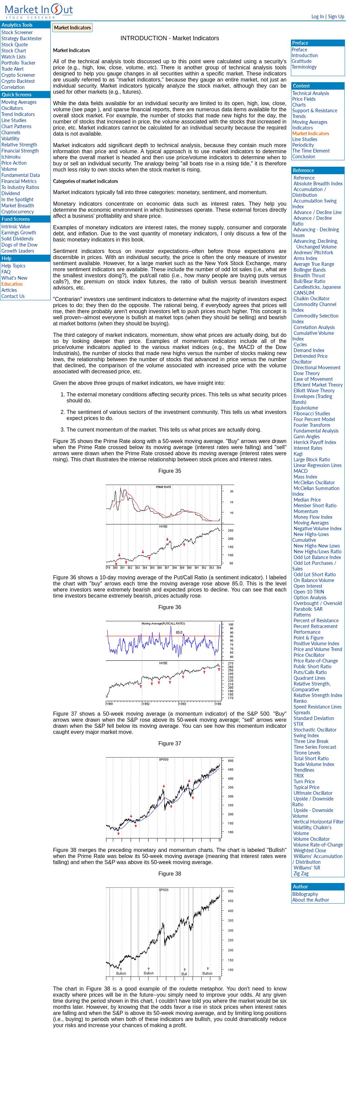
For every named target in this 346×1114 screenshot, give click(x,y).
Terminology (304, 67)
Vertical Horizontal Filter (318, 822)
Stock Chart (13, 50)
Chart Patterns (16, 126)
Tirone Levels (307, 753)
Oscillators (12, 108)
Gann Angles (307, 436)
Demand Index (309, 350)
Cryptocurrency (17, 211)
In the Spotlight (17, 199)
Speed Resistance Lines (318, 707)
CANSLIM (304, 293)
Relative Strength (19, 144)
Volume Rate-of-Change (318, 845)
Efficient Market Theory (318, 385)
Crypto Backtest (18, 81)
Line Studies (13, 120)
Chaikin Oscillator (312, 298)
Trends (299, 116)
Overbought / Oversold (318, 603)
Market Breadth (17, 205)
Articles (9, 290)
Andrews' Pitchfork (313, 252)
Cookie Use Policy (201, 1105)
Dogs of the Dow (19, 245)
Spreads (302, 712)
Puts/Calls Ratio (310, 672)
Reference (304, 178)
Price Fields (304, 99)
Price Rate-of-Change (316, 661)
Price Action (14, 163)
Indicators (302, 128)
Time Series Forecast (315, 747)
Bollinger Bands (310, 270)
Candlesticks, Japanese (317, 287)
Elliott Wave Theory (314, 390)
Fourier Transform (312, 425)
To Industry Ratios (20, 187)
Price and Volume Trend (318, 649)
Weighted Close (310, 850)
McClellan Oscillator (314, 482)
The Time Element (311, 151)
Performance (307, 632)
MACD (301, 471)
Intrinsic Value (15, 226)
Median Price (307, 500)
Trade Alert (12, 69)
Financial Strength (20, 151)
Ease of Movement (313, 379)
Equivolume (306, 408)
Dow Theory (307, 373)
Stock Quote (14, 44)
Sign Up (336, 16)
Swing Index (306, 735)
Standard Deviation (314, 718)
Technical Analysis (310, 93)
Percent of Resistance (316, 620)
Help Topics (13, 266)
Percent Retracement (316, 626)
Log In (318, 16)
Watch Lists (13, 57)
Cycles (300, 344)
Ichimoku (11, 157)
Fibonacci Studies (312, 413)
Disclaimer (95, 1105)
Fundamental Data (20, 175)
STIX (298, 724)
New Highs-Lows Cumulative (310, 537)
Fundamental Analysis (316, 431)
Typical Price (306, 787)
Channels (10, 132)
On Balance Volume (314, 580)
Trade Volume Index (314, 764)
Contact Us (13, 296)
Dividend (10, 193)
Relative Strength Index (318, 695)
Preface (299, 49)
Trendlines (304, 770)
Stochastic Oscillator (315, 730)
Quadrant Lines (309, 678)
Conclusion (303, 156)
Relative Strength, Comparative (311, 686)
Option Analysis (310, 597)
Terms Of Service (161, 1105)
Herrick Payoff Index (315, 442)
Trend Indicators (18, 114)
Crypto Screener (18, 75)
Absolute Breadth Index (318, 183)
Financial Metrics (18, 181)
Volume (9, 169)
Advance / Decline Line (318, 212)
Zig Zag (301, 873)
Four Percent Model (314, 419)
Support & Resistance (314, 110)
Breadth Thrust (309, 275)
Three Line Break (311, 741)
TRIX (299, 776)
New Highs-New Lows (317, 546)
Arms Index (305, 258)
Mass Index (305, 477)
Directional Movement (317, 367)
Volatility (10, 138)
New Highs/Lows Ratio (318, 551)
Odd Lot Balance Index (317, 557)
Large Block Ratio (312, 459)
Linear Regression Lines (318, 465)
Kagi (298, 454)
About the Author (310, 900)
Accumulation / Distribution (309, 192)
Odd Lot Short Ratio (315, 574)
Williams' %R (307, 868)
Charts (299, 105)
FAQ (5, 272)
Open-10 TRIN (309, 592)
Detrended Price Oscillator (309, 359)
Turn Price (304, 781)
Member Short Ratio (315, 505)
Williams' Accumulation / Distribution (317, 859)
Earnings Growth (18, 232)
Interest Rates (308, 448)
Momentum (306, 511)
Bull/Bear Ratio (309, 281)
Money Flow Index (313, 517)
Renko (300, 701)
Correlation (13, 87)
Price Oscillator (309, 655)
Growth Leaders (17, 251)
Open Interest (308, 586)
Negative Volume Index (318, 528)
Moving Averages (18, 102)
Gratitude (302, 61)
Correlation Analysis (314, 327)
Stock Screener (17, 32)
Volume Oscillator (311, 839)
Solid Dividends (17, 238)
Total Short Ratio (311, 758)
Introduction (305, 55)
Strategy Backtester (21, 38)
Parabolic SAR (308, 609)
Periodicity (303, 145)
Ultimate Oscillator (313, 793)
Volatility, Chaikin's (312, 827)
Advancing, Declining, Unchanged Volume (315, 244)
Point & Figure (308, 638)
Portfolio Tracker (18, 63)
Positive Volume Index (316, 643)
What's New (14, 278)
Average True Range (314, 264)
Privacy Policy (125, 1105)
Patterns (302, 615)
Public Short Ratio (312, 666)
